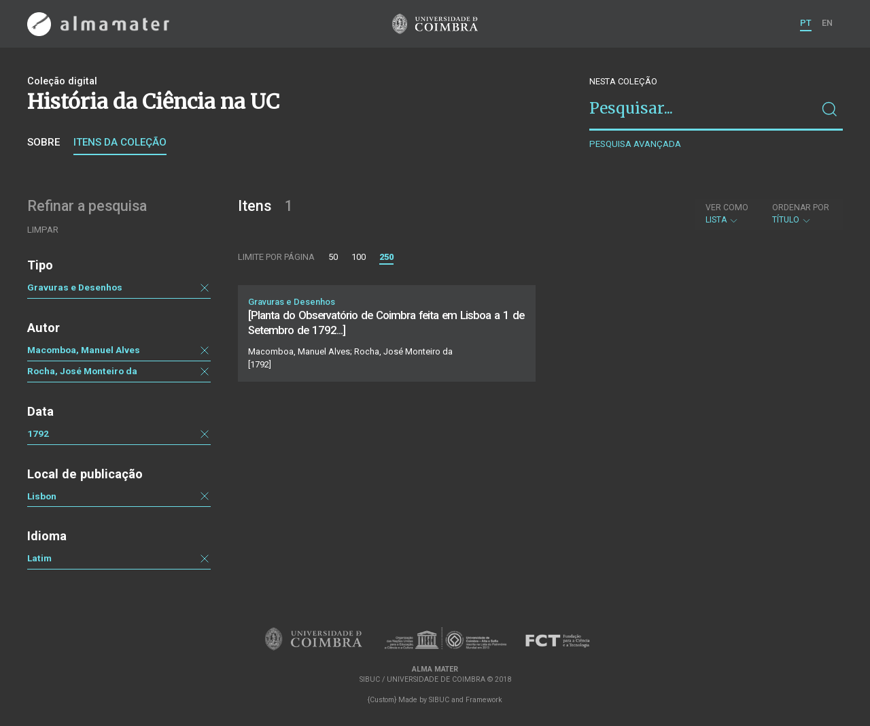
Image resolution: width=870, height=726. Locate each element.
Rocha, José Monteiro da (82, 370)
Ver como (727, 207)
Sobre (43, 142)
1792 (38, 433)
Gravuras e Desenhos (74, 287)
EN (827, 23)
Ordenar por (800, 207)
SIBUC (439, 699)
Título (800, 213)
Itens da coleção (120, 142)
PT (806, 23)
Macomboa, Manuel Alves (83, 349)
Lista (727, 213)
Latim (39, 557)
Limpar (42, 230)
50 (333, 257)
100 (358, 257)
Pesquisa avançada (635, 144)
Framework (484, 699)
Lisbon (41, 496)
